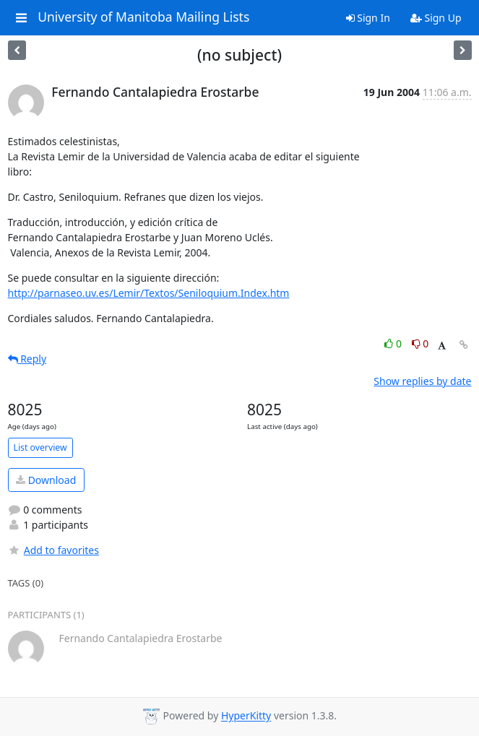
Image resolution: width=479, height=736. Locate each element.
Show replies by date (422, 381)
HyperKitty (246, 716)
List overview (40, 447)
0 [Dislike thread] (420, 343)
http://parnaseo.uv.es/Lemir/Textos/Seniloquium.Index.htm (149, 293)
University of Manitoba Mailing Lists (143, 17)
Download (46, 480)
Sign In (368, 18)
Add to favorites (53, 550)
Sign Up (436, 18)
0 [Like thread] (394, 343)
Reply (27, 358)
